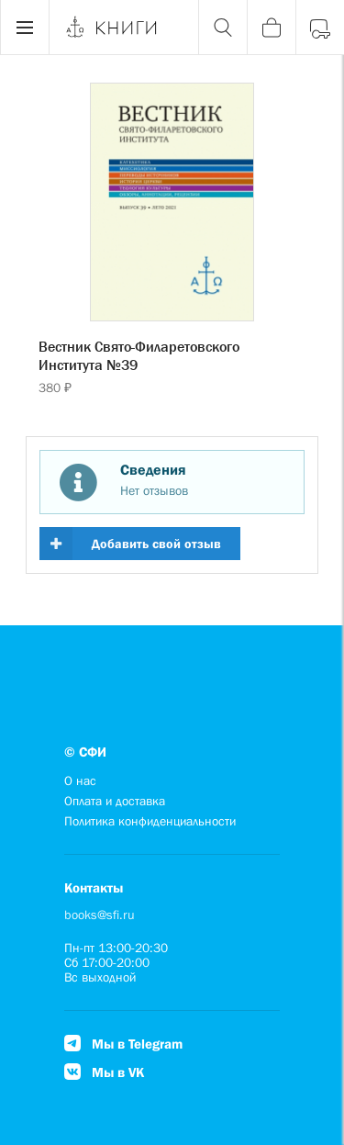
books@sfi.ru (99, 914)
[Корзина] (271, 27)
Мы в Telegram (123, 1043)
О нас (80, 780)
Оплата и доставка (114, 800)
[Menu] (25, 27)
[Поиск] (222, 27)
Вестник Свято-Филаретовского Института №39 (139, 356)
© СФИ (85, 751)
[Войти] (319, 27)
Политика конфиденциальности (150, 821)
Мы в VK (104, 1072)
